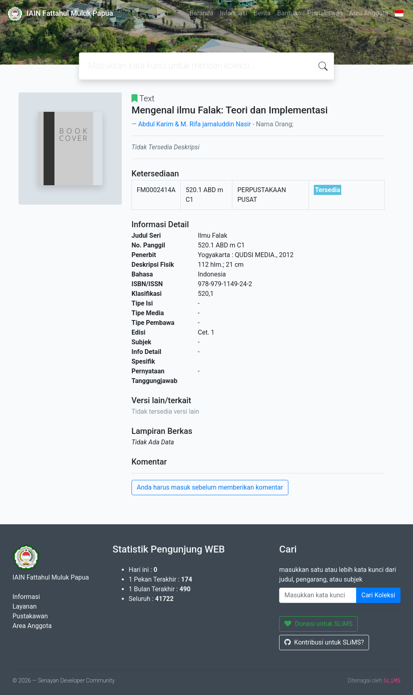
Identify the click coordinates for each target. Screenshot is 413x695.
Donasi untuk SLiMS (318, 624)
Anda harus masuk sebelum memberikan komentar (210, 487)
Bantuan (289, 13)
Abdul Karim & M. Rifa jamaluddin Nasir (194, 124)
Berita (262, 13)
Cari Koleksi (378, 595)
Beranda (201, 13)
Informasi (233, 13)
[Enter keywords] (318, 595)
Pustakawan (324, 13)
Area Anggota (368, 13)
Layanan (25, 606)
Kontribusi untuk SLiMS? (324, 642)
